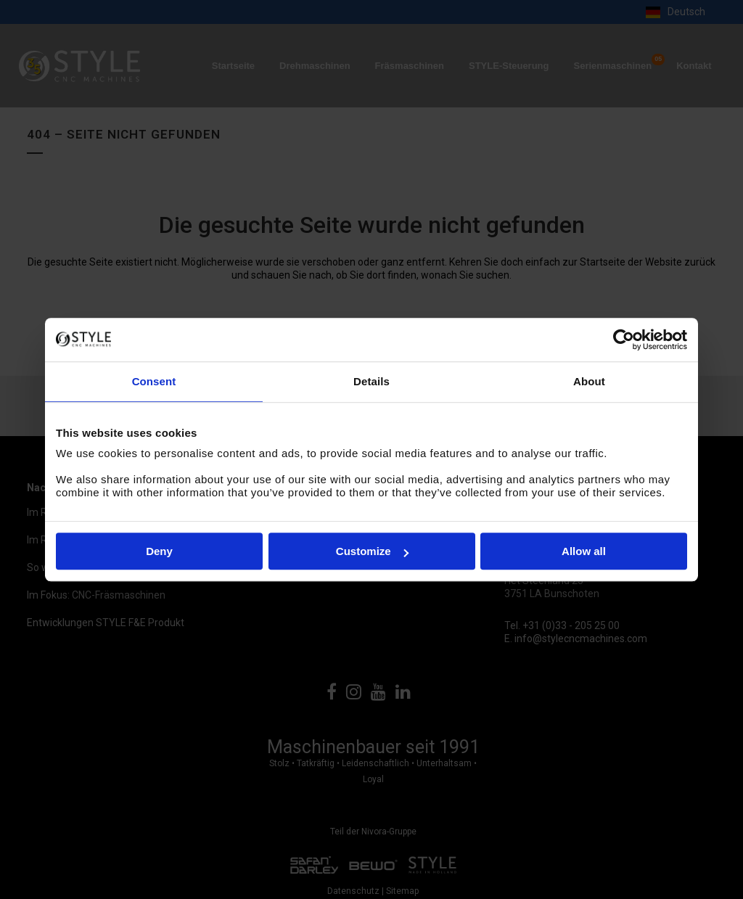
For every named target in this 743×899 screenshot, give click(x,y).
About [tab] (589, 381)
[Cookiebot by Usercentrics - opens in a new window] (623, 339)
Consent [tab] (154, 381)
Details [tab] (371, 381)
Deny (159, 551)
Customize (372, 551)
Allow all (584, 551)
